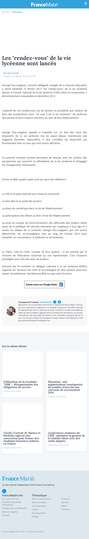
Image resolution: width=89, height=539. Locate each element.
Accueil (5, 12)
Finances (65, 499)
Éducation (17, 12)
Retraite (65, 502)
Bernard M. (13, 73)
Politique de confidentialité (14, 508)
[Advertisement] (44, 34)
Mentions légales (10, 512)
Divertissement (39, 513)
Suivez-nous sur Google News (44, 284)
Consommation (39, 506)
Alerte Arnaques (39, 502)
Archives (6, 515)
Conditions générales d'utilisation (11, 503)
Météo (64, 506)
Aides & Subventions (41, 499)
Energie (35, 516)
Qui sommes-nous (10, 499)
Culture (35, 509)
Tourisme (65, 509)
